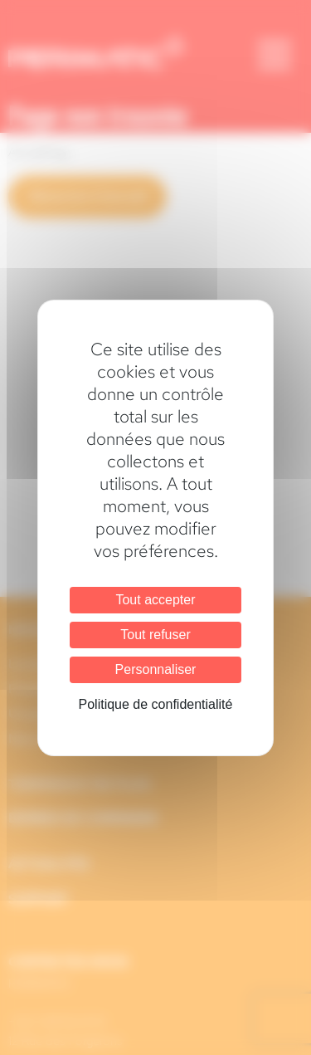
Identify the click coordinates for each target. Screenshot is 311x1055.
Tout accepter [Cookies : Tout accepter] (155, 600)
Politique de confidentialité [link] (156, 704)
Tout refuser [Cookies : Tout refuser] (155, 635)
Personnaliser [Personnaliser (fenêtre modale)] (156, 669)
